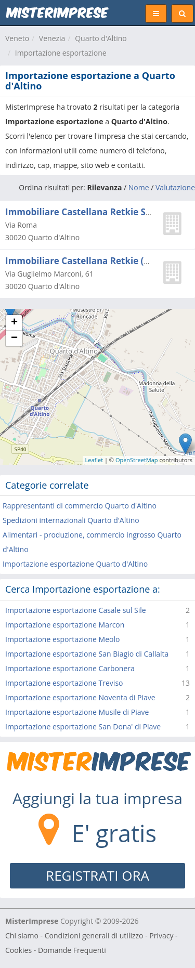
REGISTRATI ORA (97, 875)
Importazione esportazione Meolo (62, 639)
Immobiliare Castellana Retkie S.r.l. (82, 212)
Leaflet (94, 460)
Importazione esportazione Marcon (64, 625)
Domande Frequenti (72, 950)
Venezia (52, 38)
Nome (138, 187)
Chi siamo (21, 935)
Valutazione (175, 187)
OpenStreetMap (136, 460)
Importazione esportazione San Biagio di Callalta (86, 654)
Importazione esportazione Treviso (64, 683)
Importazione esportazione (61, 53)
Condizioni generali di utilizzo (94, 935)
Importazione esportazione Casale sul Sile (75, 610)
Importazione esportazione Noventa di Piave (80, 697)
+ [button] (14, 323)
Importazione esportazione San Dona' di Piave (83, 726)
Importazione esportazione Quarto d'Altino (75, 564)
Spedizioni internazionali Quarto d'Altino (71, 520)
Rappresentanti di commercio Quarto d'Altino (80, 506)
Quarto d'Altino (101, 38)
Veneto (17, 38)
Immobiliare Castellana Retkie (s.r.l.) (85, 261)
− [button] (14, 338)
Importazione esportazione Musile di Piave (77, 712)
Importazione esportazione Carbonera (70, 668)
